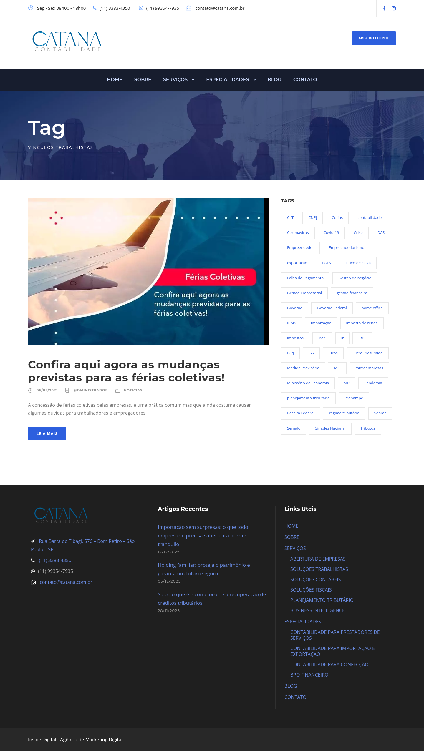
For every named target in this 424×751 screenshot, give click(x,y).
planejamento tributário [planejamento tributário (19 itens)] (308, 398)
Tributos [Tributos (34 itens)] (367, 428)
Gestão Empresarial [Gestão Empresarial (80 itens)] (304, 292)
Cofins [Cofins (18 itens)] (337, 217)
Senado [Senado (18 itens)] (293, 428)
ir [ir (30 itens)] (342, 337)
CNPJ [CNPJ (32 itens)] (312, 217)
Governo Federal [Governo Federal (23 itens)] (332, 307)
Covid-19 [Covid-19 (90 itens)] (331, 232)
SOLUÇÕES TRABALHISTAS (319, 569)
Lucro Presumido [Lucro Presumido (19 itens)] (367, 352)
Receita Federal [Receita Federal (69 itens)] (300, 413)
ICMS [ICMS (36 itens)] (291, 322)
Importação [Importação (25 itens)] (321, 322)
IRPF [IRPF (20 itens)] (362, 337)
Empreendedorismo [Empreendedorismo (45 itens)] (346, 247)
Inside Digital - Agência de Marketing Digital (75, 739)
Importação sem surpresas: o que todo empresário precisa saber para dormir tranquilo (203, 535)
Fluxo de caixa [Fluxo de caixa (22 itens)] (358, 262)
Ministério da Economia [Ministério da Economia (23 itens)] (308, 383)
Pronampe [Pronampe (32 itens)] (353, 398)
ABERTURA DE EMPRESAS (318, 559)
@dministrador (91, 390)
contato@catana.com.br (66, 582)
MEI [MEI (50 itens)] (337, 367)
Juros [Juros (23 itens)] (333, 352)
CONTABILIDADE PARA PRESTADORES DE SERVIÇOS (335, 635)
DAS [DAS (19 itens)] (381, 232)
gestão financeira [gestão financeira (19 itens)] (352, 292)
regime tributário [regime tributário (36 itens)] (344, 413)
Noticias (133, 390)
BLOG (274, 79)
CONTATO (305, 79)
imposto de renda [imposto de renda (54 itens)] (362, 322)
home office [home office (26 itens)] (372, 307)
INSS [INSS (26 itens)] (322, 337)
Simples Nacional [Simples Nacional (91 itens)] (330, 428)
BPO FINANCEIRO (309, 675)
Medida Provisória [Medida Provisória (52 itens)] (303, 367)
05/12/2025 (169, 581)
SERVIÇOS (175, 79)
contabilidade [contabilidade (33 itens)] (369, 217)
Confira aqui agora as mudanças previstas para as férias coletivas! (126, 371)
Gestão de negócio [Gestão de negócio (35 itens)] (354, 277)
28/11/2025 (169, 610)
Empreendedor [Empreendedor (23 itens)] (300, 247)
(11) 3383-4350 (54, 560)
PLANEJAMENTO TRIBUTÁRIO (322, 600)
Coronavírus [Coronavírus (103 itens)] (298, 232)
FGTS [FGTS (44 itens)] (326, 262)
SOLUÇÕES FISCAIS (311, 589)
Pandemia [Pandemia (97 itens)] (373, 383)
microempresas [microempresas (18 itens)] (369, 367)
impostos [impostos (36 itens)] (295, 337)
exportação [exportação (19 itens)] (297, 262)
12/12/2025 (169, 551)
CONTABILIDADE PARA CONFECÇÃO (329, 664)
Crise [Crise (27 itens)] (358, 232)
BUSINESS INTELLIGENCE (317, 610)
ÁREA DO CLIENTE (374, 38)
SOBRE (142, 79)
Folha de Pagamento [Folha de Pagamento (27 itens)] (305, 277)
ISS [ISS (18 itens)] (311, 352)
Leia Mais (47, 433)
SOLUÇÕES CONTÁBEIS (315, 579)
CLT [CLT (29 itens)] (290, 217)
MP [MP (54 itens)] (347, 383)
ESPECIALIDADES (227, 79)
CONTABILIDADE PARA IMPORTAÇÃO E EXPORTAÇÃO (332, 651)
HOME (114, 79)
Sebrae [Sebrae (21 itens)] (380, 413)
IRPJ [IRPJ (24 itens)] (290, 352)
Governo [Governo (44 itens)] (294, 307)
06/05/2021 (47, 390)
